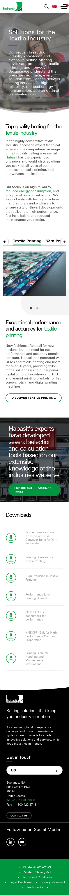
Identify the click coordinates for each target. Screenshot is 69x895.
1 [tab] (31, 308)
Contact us (19, 815)
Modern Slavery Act (37, 872)
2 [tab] (37, 308)
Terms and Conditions (37, 877)
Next (64, 241)
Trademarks (35, 887)
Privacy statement (52, 882)
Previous (4, 241)
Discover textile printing (33, 398)
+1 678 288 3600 (23, 800)
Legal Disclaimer (21, 882)
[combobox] (34, 770)
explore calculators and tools (34, 489)
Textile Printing (27, 241)
